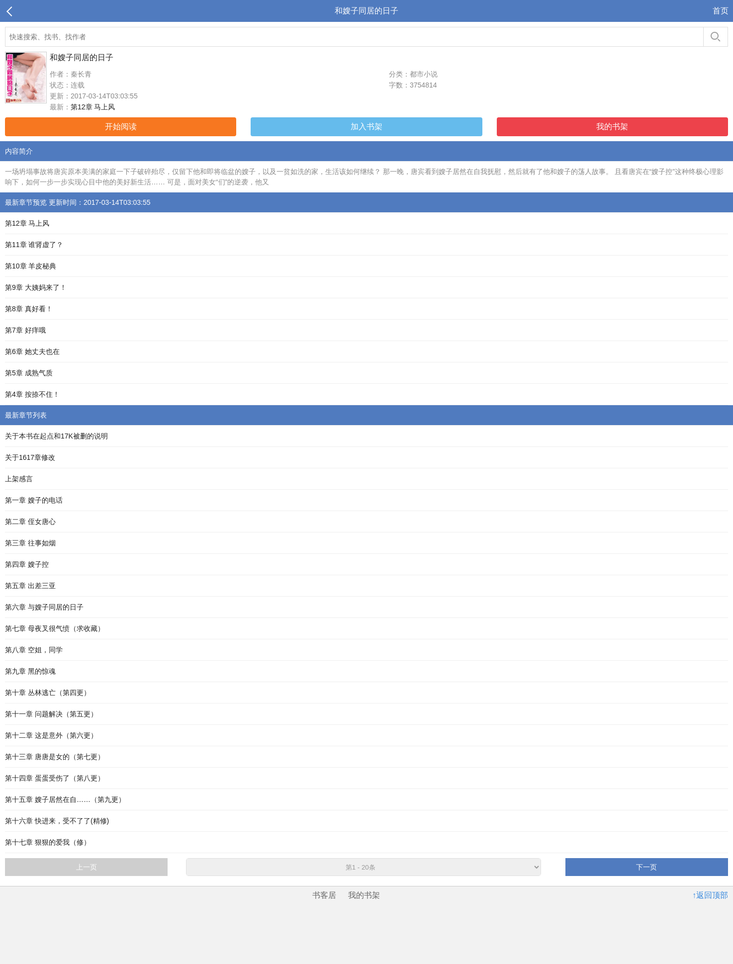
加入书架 (366, 126)
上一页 (86, 867)
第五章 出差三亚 (30, 586)
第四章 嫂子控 (27, 564)
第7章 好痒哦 (25, 330)
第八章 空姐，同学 (34, 650)
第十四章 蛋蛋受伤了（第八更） (54, 778)
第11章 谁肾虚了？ (34, 245)
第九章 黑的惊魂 (30, 671)
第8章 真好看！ (29, 309)
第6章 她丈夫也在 (32, 351)
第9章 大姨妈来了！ (36, 287)
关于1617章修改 (30, 457)
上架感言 (19, 479)
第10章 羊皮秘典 (30, 266)
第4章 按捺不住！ (32, 394)
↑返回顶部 (710, 895)
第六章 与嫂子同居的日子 (44, 607)
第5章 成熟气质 (29, 373)
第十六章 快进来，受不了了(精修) (57, 821)
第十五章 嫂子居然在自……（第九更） (65, 799)
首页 (721, 10)
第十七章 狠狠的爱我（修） (48, 842)
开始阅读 (121, 126)
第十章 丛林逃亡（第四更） (48, 693)
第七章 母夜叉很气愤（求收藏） (54, 628)
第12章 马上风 (93, 107)
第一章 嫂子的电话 (34, 500)
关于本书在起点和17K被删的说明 (56, 436)
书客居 (324, 895)
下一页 (646, 867)
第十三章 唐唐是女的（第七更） (54, 757)
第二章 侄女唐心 (30, 522)
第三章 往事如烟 (30, 543)
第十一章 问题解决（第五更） (51, 714)
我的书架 (612, 126)
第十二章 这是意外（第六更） (51, 735)
